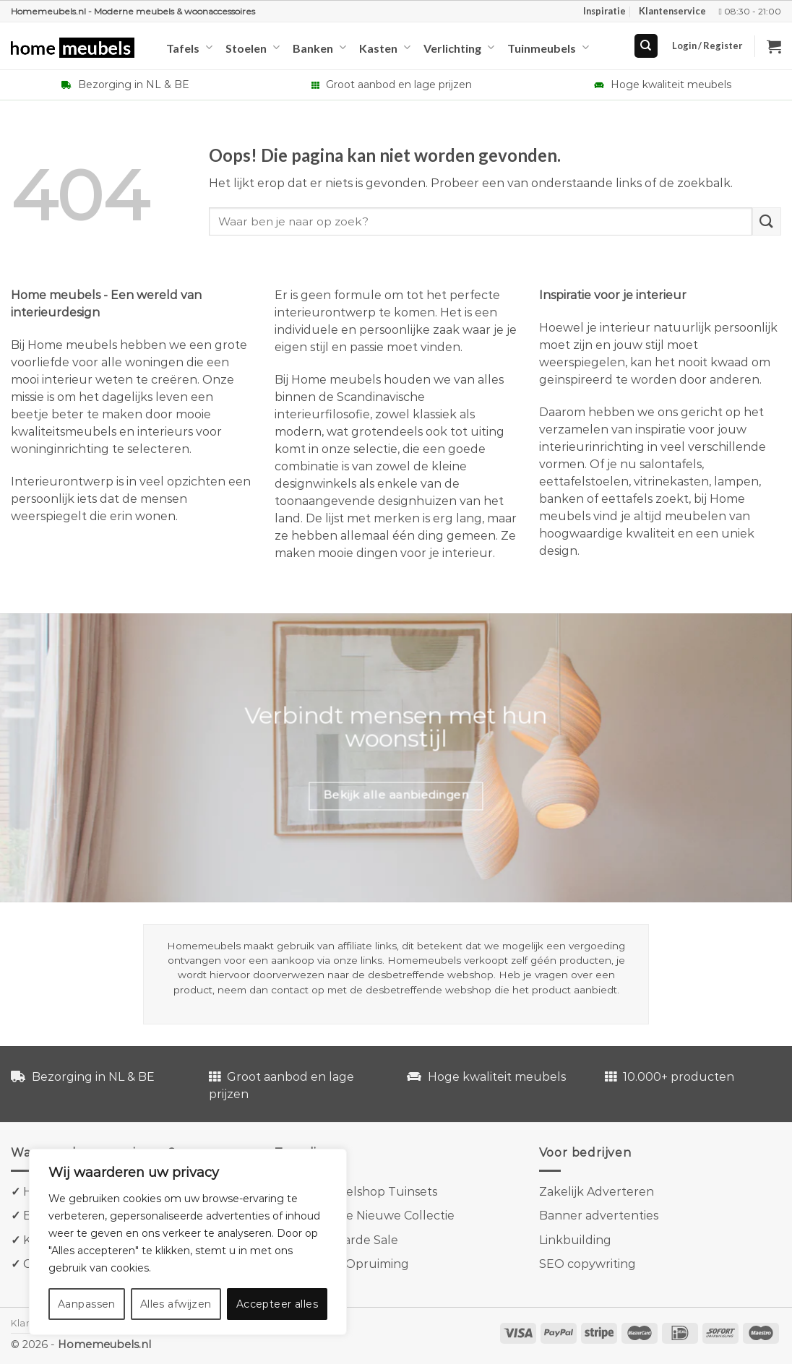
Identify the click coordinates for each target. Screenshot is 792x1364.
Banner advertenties (598, 1215)
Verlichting (458, 47)
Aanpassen (87, 1304)
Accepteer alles (277, 1304)
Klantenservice (672, 11)
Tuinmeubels (548, 47)
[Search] (646, 46)
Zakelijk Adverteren (596, 1192)
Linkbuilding (575, 1240)
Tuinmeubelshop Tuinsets (360, 1192)
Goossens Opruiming (348, 1264)
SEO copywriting (587, 1264)
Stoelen (252, 47)
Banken (319, 47)
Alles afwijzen (176, 1304)
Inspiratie (604, 11)
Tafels (189, 47)
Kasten (384, 47)
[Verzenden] (766, 221)
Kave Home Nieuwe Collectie (371, 1215)
